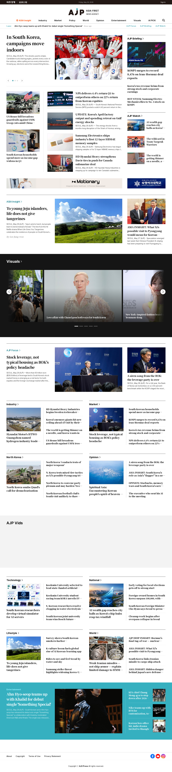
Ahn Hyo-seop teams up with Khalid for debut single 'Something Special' (28, 699)
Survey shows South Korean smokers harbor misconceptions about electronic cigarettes (62, 639)
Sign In (163, 2)
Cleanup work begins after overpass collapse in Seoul (144, 618)
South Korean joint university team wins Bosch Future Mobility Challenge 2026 (63, 618)
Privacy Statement (52, 756)
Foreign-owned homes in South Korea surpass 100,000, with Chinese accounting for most (147, 597)
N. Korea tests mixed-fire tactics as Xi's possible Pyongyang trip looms (64, 474)
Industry (43, 20)
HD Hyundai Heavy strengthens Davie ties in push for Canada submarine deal (95, 160)
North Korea (14, 457)
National (95, 580)
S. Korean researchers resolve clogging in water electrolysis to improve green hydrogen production (63, 607)
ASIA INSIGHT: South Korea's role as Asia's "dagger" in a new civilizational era (147, 474)
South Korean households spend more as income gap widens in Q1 (144, 411)
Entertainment (118, 20)
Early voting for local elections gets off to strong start (147, 586)
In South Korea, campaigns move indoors (25, 43)
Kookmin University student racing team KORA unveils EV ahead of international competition (63, 597)
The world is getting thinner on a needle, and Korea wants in (64, 431)
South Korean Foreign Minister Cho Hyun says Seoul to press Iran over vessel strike (146, 607)
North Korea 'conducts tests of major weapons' (63, 464)
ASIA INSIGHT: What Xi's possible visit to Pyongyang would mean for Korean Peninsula (144, 231)
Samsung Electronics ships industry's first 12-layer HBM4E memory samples (95, 139)
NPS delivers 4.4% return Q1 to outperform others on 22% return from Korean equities (96, 97)
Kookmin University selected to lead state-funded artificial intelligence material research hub (64, 586)
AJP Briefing (145, 26)
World (86, 20)
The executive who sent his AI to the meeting (146, 495)
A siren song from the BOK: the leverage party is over (144, 377)
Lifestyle (12, 633)
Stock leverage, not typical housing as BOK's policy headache (27, 362)
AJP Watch (161, 26)
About (9, 756)
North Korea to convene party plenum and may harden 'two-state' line (63, 484)
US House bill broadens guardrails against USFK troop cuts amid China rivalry (63, 442)
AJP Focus (131, 26)
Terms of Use (34, 756)
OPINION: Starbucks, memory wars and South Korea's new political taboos (146, 484)
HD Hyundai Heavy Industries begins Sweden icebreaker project (63, 411)
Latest (8, 26)
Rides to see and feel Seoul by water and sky (63, 660)
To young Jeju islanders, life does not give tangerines (27, 213)
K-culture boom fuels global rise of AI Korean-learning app (63, 650)
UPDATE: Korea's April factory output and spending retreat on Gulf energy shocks (98, 118)
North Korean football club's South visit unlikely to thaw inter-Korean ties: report (62, 495)
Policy (72, 20)
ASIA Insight (25, 20)
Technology (14, 580)
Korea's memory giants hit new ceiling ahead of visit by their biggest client (63, 421)
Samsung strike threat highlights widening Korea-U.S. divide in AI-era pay (64, 671)
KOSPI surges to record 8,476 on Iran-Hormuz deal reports (147, 421)
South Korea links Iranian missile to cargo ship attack (145, 660)
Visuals (137, 20)
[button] (12, 80)
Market (58, 20)
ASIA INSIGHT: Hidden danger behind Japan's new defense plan (146, 671)
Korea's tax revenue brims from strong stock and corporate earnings (147, 431)
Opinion (100, 20)
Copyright (20, 756)
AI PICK (152, 20)
